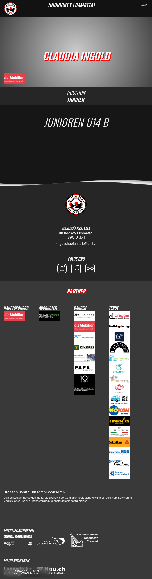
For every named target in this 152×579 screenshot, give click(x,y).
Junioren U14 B (76, 122)
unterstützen (82, 497)
